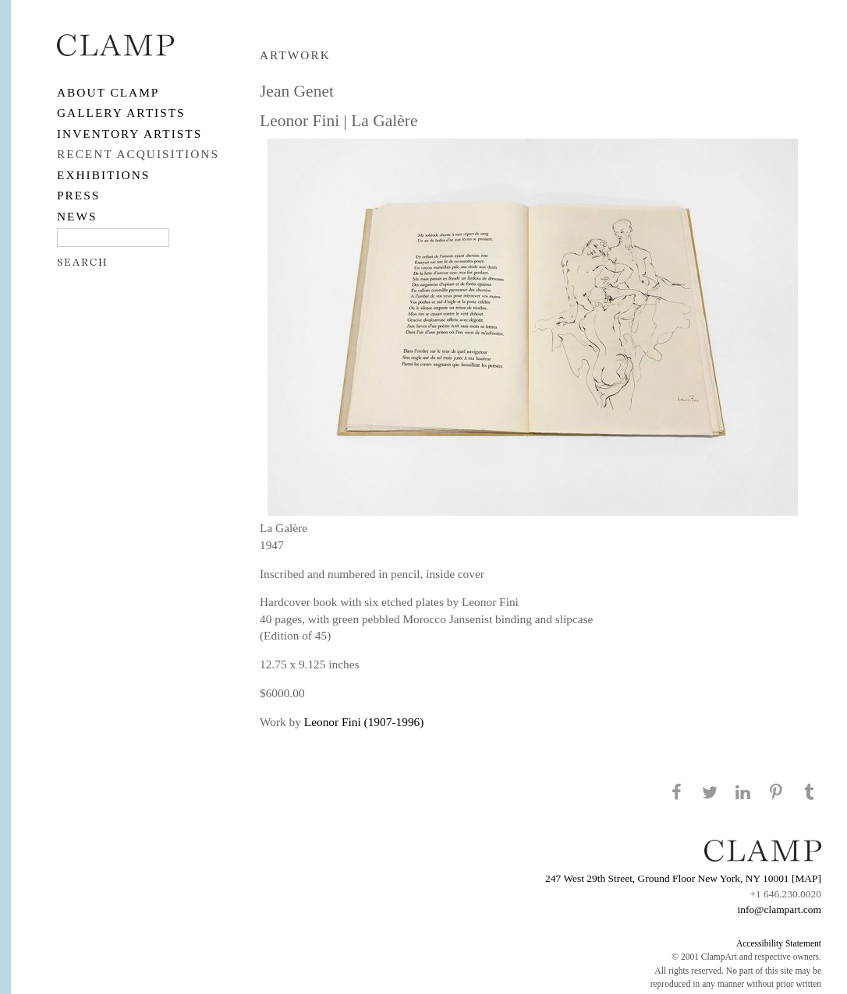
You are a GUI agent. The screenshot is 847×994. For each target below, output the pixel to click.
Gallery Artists (121, 112)
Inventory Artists (129, 133)
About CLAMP (108, 92)
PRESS (78, 195)
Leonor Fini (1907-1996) (364, 721)
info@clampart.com (779, 909)
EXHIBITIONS (103, 175)
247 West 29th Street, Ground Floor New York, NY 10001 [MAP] (683, 878)
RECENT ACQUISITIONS (138, 153)
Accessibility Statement (778, 943)
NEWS (77, 216)
